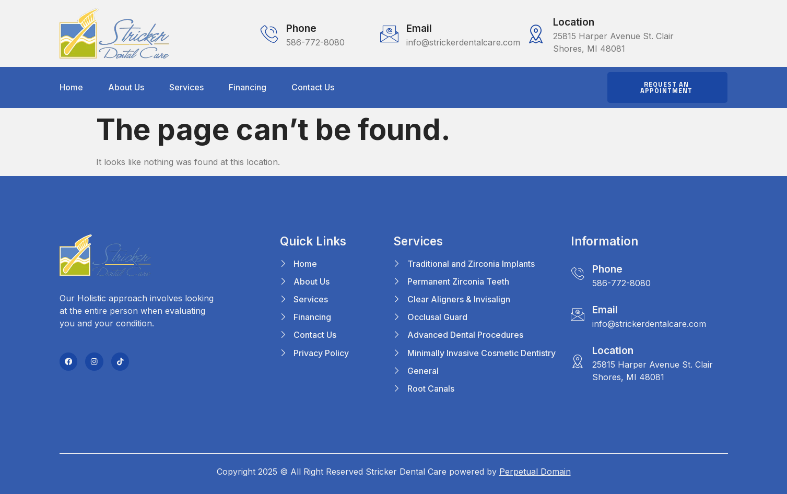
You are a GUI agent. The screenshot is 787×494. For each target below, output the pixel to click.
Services (186, 87)
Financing (247, 87)
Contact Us (312, 87)
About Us (126, 87)
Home (71, 87)
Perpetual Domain (535, 471)
